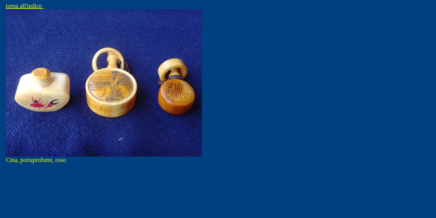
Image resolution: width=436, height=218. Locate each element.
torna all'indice (24, 5)
